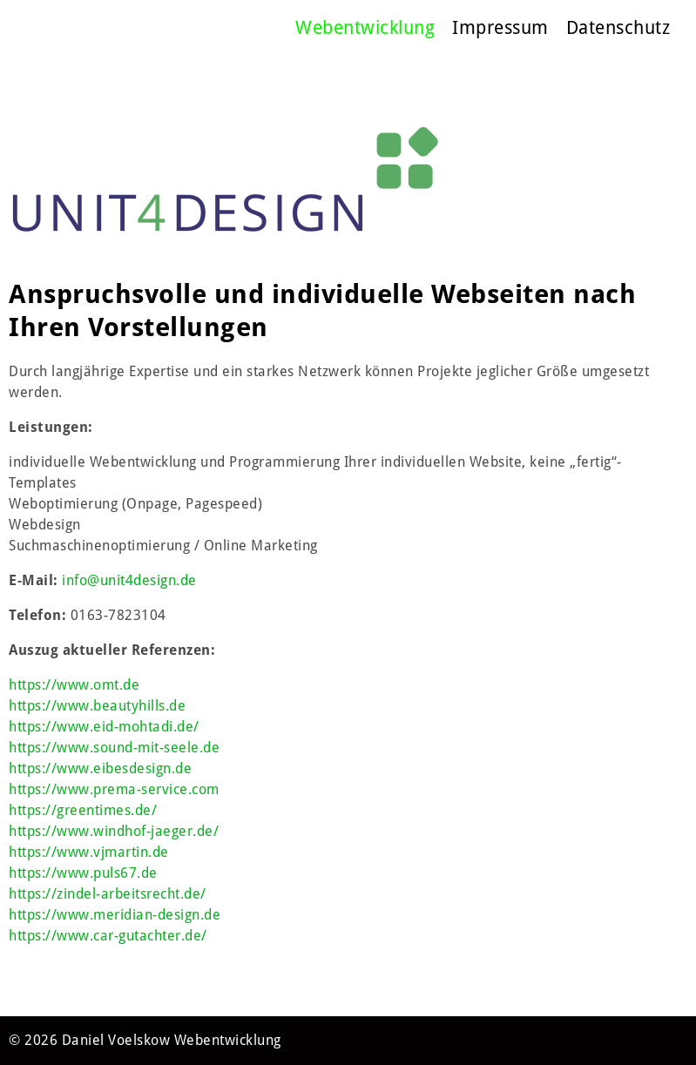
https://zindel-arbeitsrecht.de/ (107, 894)
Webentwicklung (365, 27)
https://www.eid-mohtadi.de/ (104, 726)
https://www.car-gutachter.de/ (108, 935)
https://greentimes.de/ (83, 810)
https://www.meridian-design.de (114, 915)
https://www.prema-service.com (114, 789)
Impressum (500, 27)
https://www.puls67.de (83, 873)
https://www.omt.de (74, 685)
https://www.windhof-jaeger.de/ (114, 831)
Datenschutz (618, 27)
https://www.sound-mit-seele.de (114, 747)
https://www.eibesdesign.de (100, 768)
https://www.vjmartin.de (89, 852)
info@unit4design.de (129, 580)
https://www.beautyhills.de (97, 706)
